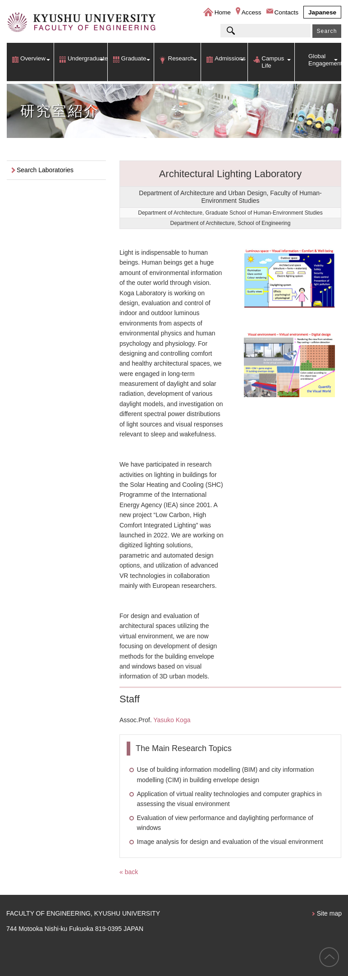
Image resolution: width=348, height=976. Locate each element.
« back (128, 871)
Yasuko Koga (171, 720)
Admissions (230, 58)
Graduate (134, 58)
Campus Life (272, 62)
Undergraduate (87, 58)
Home (223, 12)
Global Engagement (324, 60)
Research (180, 58)
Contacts (287, 12)
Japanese (322, 12)
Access (251, 12)
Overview (33, 58)
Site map (329, 913)
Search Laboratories (45, 170)
